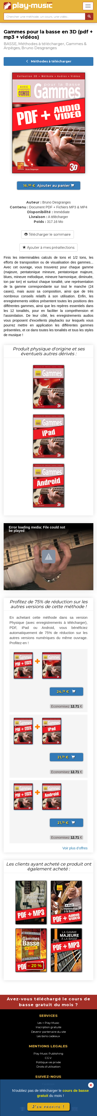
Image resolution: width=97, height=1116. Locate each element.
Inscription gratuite (48, 1027)
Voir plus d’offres (75, 848)
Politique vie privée (48, 1062)
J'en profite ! (48, 1107)
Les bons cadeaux (48, 1036)
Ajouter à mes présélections (48, 247)
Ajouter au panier (48, 185)
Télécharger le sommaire (47, 234)
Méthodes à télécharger (48, 61)
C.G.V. (48, 1058)
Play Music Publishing (48, 1053)
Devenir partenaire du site (48, 1031)
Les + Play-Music (48, 1023)
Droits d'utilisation (48, 1066)
